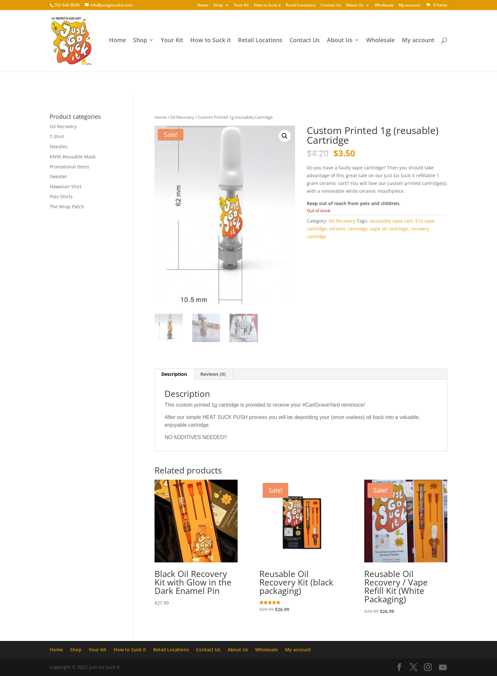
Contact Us (330, 5)
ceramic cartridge (348, 229)
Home (202, 5)
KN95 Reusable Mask (72, 157)
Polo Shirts (61, 196)
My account (409, 5)
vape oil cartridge (389, 229)
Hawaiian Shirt (65, 186)
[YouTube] (442, 667)
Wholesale (384, 5)
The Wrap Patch (67, 206)
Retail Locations (301, 5)
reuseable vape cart (391, 221)
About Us (354, 5)
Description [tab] (174, 374)
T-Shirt (57, 136)
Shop (218, 5)
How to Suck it (267, 5)
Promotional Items (69, 167)
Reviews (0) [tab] (213, 374)
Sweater (58, 176)
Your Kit (241, 5)
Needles (59, 146)
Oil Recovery (182, 117)
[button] (285, 136)
